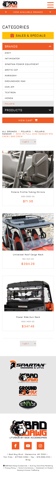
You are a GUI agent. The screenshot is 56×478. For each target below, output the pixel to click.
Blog (28, 459)
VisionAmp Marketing (44, 466)
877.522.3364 (22, 457)
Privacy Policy (10, 468)
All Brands (9, 131)
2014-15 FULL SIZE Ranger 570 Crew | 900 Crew (27, 135)
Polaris (26, 131)
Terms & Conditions (26, 468)
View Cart (28, 120)
